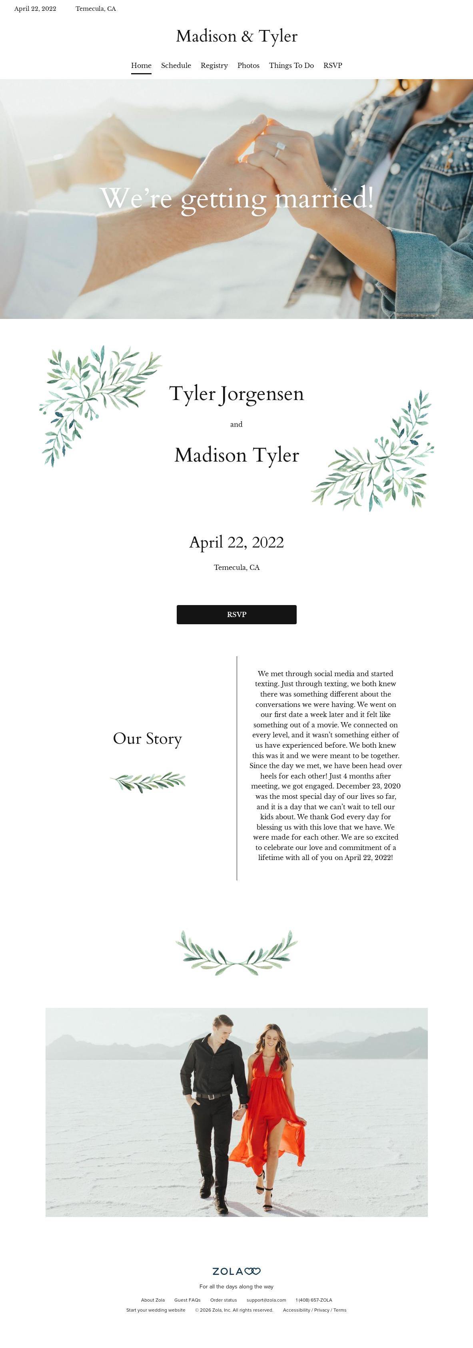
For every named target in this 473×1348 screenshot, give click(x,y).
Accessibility (296, 1310)
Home (141, 66)
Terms (340, 1310)
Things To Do (291, 66)
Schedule (176, 66)
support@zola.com (266, 1300)
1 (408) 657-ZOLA (314, 1300)
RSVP (332, 66)
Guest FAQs (187, 1300)
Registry (214, 66)
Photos (248, 66)
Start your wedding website (156, 1310)
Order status (223, 1300)
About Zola (153, 1300)
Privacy (321, 1310)
